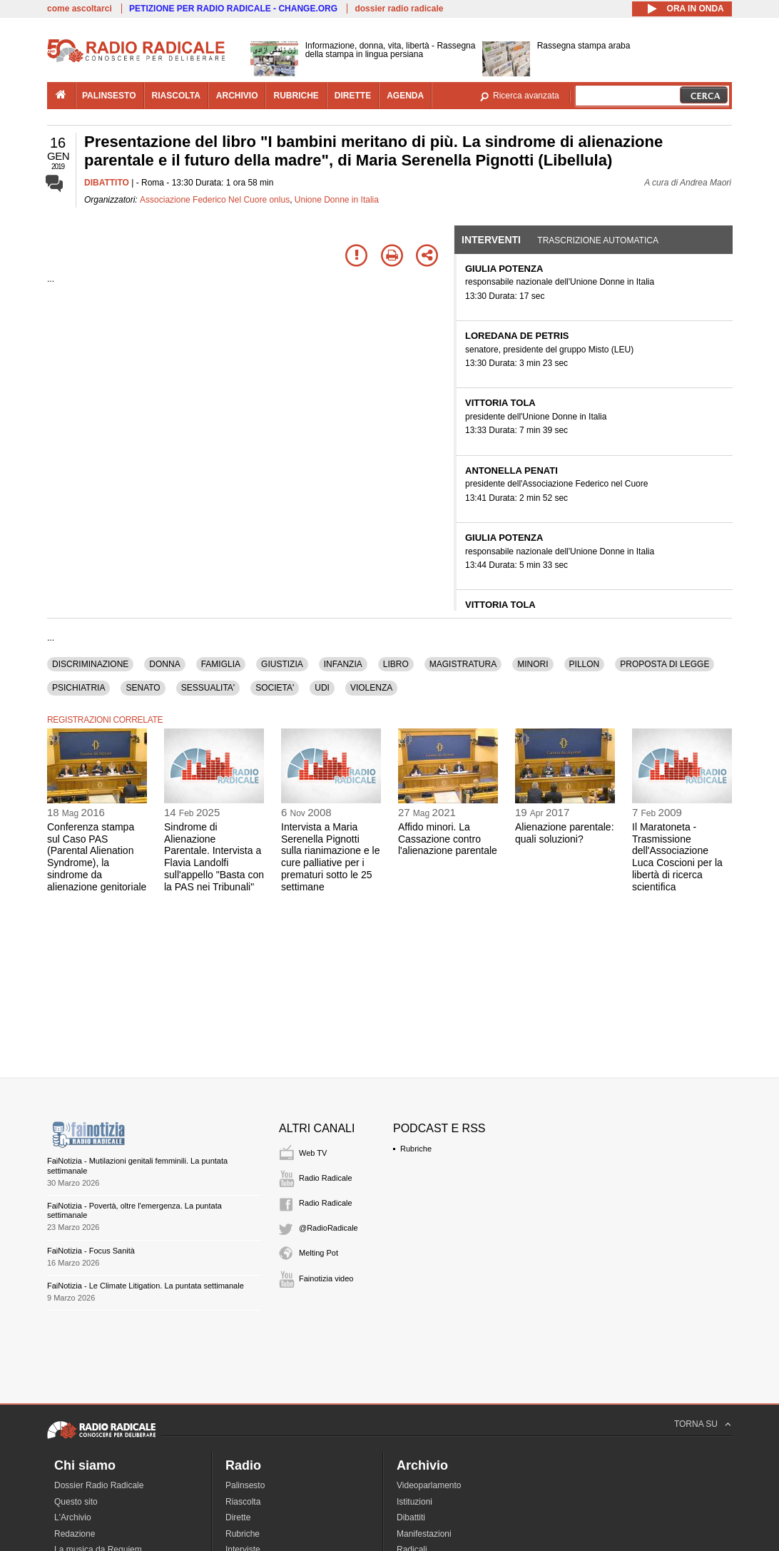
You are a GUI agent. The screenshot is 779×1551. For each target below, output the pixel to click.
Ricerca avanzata (526, 96)
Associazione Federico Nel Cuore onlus (215, 200)
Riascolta (242, 1502)
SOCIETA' (274, 688)
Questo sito (76, 1502)
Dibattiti (411, 1517)
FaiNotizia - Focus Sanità (91, 1250)
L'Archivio (72, 1517)
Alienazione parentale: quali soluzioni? (564, 833)
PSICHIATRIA (78, 688)
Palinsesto (245, 1485)
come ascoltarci (79, 9)
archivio (237, 96)
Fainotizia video (326, 1278)
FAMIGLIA (220, 664)
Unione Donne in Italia (337, 200)
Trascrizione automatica (597, 240)
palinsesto (109, 96)
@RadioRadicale (328, 1228)
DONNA (164, 664)
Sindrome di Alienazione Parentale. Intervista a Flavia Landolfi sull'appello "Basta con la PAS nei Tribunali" (214, 857)
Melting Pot (318, 1253)
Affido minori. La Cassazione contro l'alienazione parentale (447, 839)
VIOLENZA (371, 688)
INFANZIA (343, 664)
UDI (322, 688)
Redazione (74, 1534)
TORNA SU (696, 1424)
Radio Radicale (325, 1178)
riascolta (176, 96)
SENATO (143, 688)
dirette (353, 96)
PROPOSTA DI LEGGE (664, 664)
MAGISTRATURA (463, 664)
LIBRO (396, 664)
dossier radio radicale (399, 9)
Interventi (491, 239)
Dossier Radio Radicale (98, 1485)
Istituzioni (414, 1502)
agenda (405, 96)
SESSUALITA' (208, 688)
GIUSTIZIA (282, 664)
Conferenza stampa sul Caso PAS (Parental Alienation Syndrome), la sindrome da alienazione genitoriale (96, 857)
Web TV (313, 1153)
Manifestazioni (424, 1534)
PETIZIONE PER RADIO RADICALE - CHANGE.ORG (233, 9)
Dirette (237, 1517)
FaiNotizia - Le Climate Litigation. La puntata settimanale (145, 1285)
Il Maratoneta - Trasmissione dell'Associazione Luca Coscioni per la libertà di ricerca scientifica (677, 857)
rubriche (295, 96)
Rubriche (416, 1148)
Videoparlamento (429, 1485)
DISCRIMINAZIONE (90, 664)
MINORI (532, 664)
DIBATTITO (106, 183)
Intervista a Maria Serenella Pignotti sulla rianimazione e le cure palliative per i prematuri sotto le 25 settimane (330, 857)
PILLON (584, 664)
